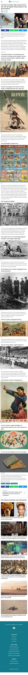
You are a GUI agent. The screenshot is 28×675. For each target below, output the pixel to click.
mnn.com (4, 51)
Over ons (14, 637)
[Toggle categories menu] (2, 1)
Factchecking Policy (14, 647)
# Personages (14, 483)
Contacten (14, 639)
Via (1, 77)
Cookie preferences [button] (14, 663)
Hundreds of (3, 473)
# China (8, 483)
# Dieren (3, 483)
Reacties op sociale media (14, 655)
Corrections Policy (14, 649)
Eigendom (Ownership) (14, 653)
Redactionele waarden (14, 651)
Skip (6, 10)
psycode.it (14, 641)
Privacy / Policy (14, 661)
